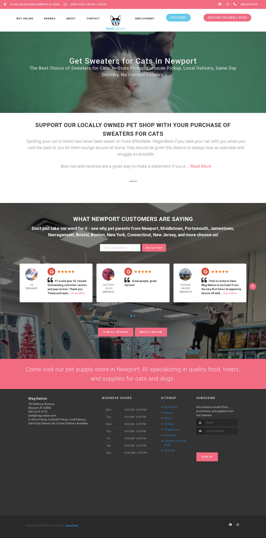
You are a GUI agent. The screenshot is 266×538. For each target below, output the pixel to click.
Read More (200, 166)
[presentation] (217, 441)
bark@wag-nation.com (42, 415)
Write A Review (151, 332)
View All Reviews (115, 332)
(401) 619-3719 (37, 411)
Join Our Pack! (154, 247)
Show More (78, 293)
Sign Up (207, 456)
